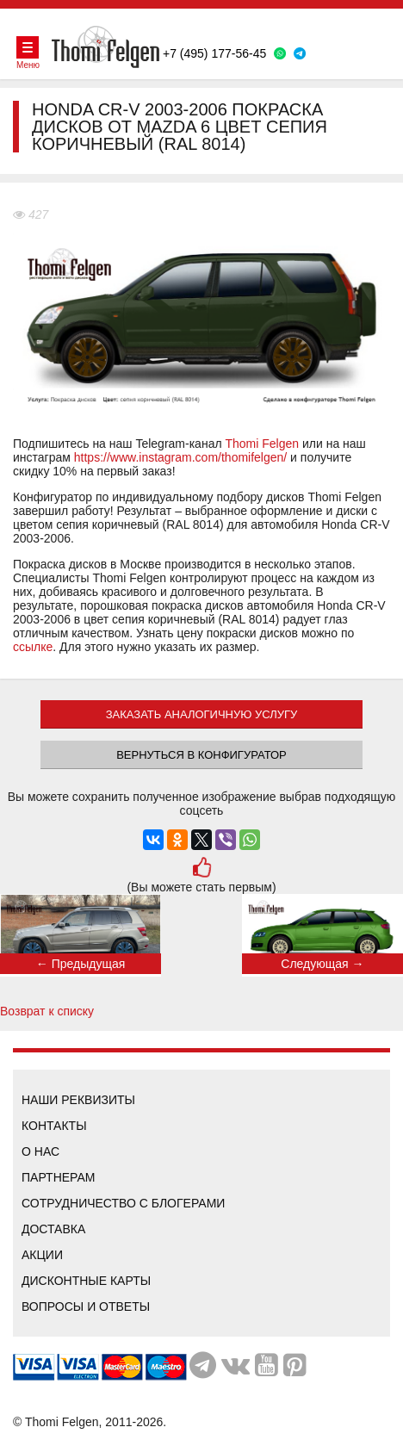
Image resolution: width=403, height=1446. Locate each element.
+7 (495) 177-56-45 (214, 53)
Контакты (54, 1126)
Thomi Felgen (262, 443)
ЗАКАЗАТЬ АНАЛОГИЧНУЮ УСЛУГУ (202, 714)
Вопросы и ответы (86, 1306)
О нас (40, 1151)
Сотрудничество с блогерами (123, 1203)
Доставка (53, 1229)
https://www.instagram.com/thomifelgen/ (180, 457)
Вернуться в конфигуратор (201, 754)
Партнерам (59, 1177)
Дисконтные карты (86, 1281)
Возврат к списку (47, 1011)
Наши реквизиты (78, 1100)
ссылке (33, 647)
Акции (42, 1255)
